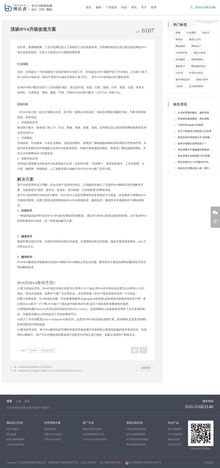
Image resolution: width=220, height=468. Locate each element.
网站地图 (208, 462)
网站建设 (180, 46)
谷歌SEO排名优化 (53, 434)
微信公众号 (195, 39)
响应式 (206, 32)
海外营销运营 (182, 79)
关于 (144, 7)
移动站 (179, 39)
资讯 (134, 7)
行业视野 (33, 350)
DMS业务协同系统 (136, 429)
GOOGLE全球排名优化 (95, 439)
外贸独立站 (50, 429)
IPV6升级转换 (175, 434)
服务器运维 (174, 439)
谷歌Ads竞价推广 (53, 439)
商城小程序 (202, 79)
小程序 (179, 86)
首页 (88, 7)
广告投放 (111, 7)
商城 (177, 32)
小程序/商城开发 (15, 444)
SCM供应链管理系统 (137, 439)
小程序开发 (181, 53)
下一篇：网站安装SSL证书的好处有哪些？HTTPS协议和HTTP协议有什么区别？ (46, 371)
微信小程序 (200, 53)
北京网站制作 (196, 86)
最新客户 (180, 66)
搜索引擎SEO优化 (92, 429)
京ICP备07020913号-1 (111, 462)
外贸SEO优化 (196, 73)
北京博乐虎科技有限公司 (32, 462)
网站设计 (196, 46)
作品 (124, 7)
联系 (154, 7)
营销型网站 (197, 59)
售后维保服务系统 (136, 444)
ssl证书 (179, 73)
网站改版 (11, 434)
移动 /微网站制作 (16, 439)
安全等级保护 (175, 429)
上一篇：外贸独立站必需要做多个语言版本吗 (31, 367)
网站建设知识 (48, 350)
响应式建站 (13, 429)
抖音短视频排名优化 (93, 434)
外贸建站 (180, 59)
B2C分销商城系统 (135, 434)
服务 (98, 7)
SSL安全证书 (175, 444)
